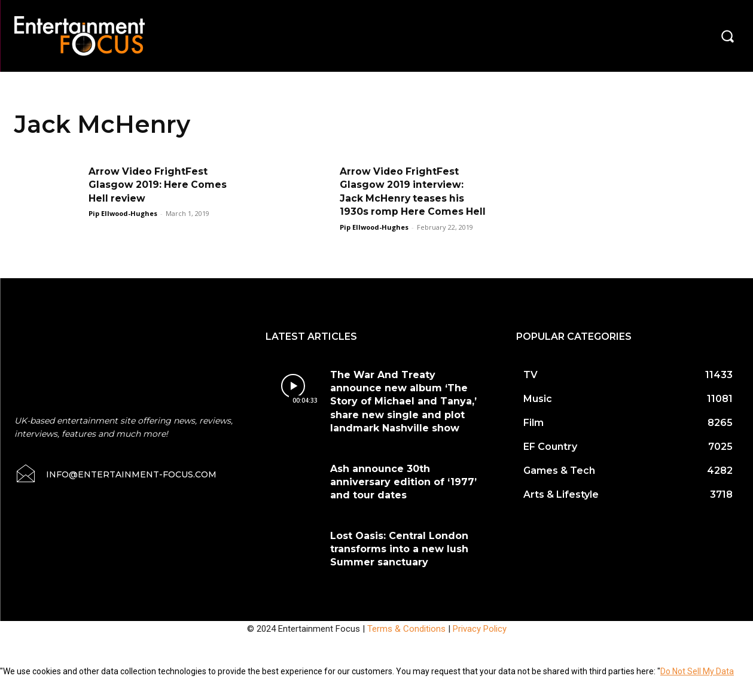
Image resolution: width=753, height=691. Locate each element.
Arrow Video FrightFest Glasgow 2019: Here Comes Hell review (158, 185)
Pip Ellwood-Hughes (123, 213)
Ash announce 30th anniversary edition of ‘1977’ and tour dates (403, 495)
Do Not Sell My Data (697, 684)
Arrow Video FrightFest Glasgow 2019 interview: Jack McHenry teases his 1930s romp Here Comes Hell (403, 198)
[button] (727, 36)
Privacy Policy (480, 642)
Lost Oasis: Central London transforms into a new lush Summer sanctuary (399, 562)
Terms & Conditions (406, 642)
